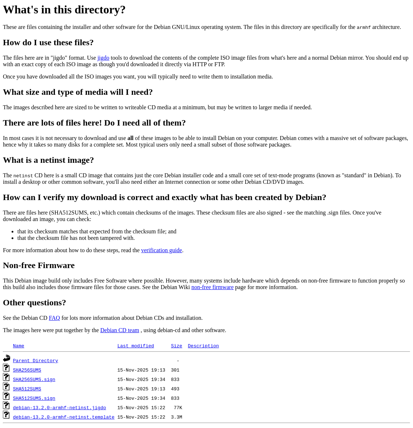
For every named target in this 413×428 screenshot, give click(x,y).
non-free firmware (212, 287)
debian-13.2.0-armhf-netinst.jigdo (59, 407)
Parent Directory (35, 360)
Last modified (135, 345)
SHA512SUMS (27, 388)
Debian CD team (119, 330)
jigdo (103, 58)
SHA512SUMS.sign (34, 398)
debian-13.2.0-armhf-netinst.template (64, 417)
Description (203, 345)
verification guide (161, 250)
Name (18, 345)
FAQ (54, 318)
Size (176, 345)
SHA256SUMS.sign (34, 379)
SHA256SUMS (27, 369)
